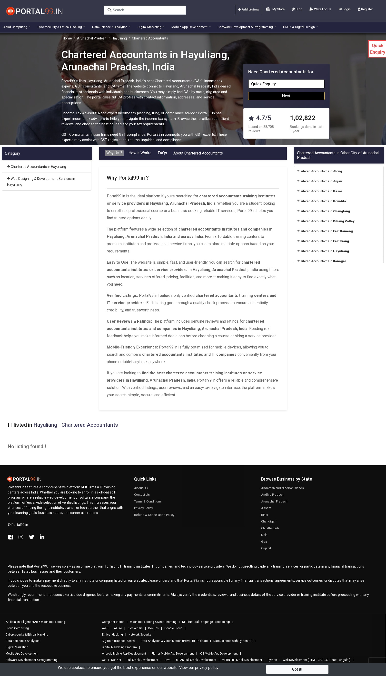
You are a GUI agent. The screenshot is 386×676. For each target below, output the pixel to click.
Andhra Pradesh (272, 497)
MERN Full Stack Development (240, 660)
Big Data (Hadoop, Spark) (116, 641)
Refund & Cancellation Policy (154, 517)
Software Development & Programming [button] (246, 27)
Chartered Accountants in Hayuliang (36, 167)
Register (365, 9)
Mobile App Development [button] (189, 27)
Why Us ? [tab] (114, 153)
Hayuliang (119, 38)
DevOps (151, 628)
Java (165, 660)
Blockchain (132, 628)
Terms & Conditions (148, 503)
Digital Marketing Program (117, 647)
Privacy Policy (143, 510)
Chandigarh (269, 524)
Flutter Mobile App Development (170, 653)
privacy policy (206, 667)
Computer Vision (111, 622)
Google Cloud (171, 628)
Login (345, 9)
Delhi (264, 537)
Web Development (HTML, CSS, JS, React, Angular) (314, 660)
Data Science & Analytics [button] (110, 27)
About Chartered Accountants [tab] (198, 153)
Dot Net (114, 660)
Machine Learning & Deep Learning (151, 622)
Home (67, 38)
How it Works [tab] (140, 153)
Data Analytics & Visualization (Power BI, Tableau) (172, 641)
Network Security (137, 634)
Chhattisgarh (270, 530)
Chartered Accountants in (319, 171)
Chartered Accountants (150, 38)
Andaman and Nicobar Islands (282, 490)
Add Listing (248, 9)
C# (101, 660)
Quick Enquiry (263, 83)
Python (270, 660)
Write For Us (320, 9)
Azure (116, 628)
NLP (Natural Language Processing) (204, 622)
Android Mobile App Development (122, 653)
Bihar (264, 517)
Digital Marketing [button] (150, 27)
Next (286, 95)
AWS (103, 628)
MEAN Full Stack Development (194, 660)
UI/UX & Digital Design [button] (299, 27)
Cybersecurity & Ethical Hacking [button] (60, 27)
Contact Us (142, 497)
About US (141, 490)
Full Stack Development (140, 660)
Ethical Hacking (110, 634)
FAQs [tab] (162, 153)
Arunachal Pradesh (92, 38)
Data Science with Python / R (230, 641)
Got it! (297, 669)
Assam (266, 510)
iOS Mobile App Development (216, 653)
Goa (264, 544)
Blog (297, 9)
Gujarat (266, 550)
